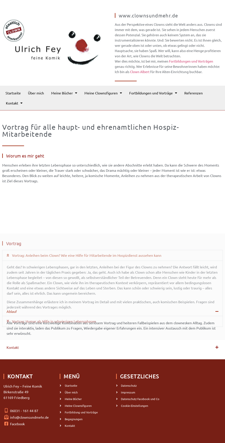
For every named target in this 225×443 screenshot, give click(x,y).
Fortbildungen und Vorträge (153, 93)
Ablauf (12, 311)
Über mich (36, 93)
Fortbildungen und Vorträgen (191, 66)
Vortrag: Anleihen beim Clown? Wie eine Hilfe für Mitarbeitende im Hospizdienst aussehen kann (86, 284)
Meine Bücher (64, 93)
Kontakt (14, 103)
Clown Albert (140, 76)
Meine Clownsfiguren (103, 93)
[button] (112, 285)
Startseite (13, 93)
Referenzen (193, 93)
